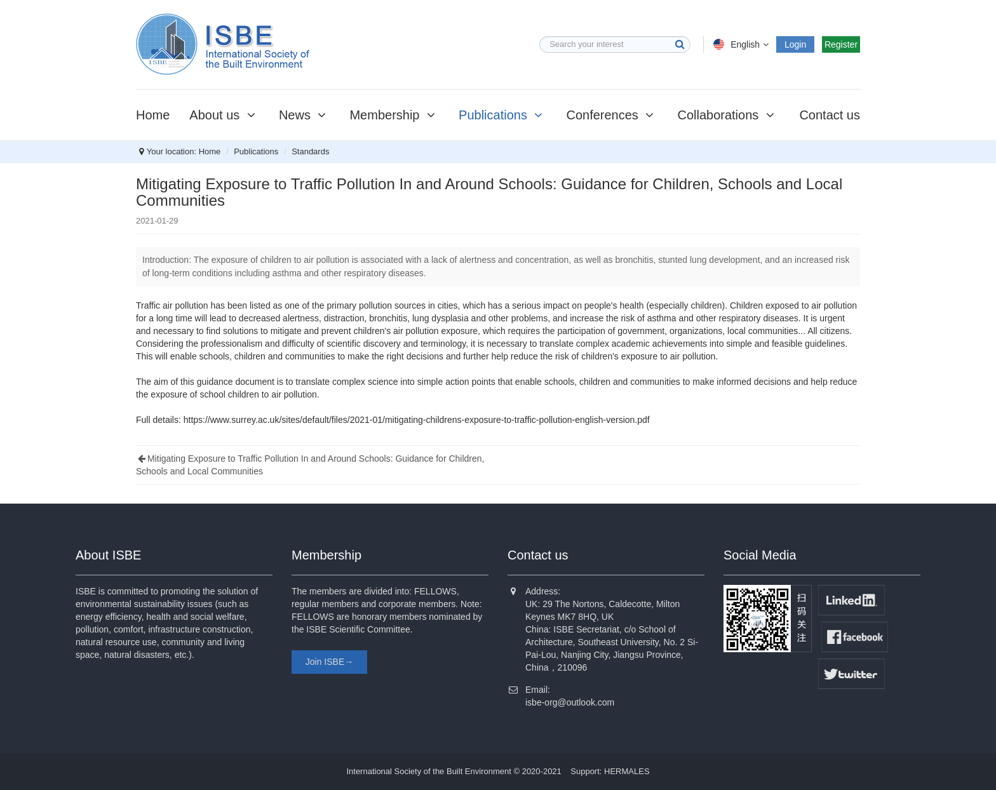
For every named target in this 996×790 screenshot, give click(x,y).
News (304, 115)
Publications (502, 115)
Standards (310, 151)
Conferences (611, 115)
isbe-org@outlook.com (569, 702)
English (742, 44)
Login (795, 44)
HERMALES (627, 771)
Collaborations (727, 115)
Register (841, 44)
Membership (394, 115)
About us (224, 115)
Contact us (829, 115)
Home (153, 115)
